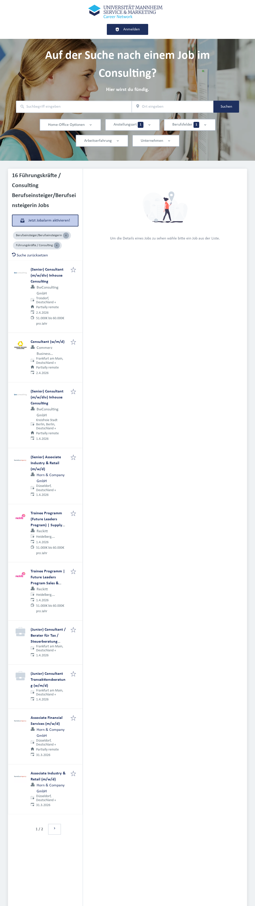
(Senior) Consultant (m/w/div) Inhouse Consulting (47, 276)
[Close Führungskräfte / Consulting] (57, 245)
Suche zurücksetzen (30, 255)
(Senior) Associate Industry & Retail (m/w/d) (46, 463)
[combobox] (74, 107)
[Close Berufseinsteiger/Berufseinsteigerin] (66, 235)
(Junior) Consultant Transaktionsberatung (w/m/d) (48, 680)
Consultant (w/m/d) (47, 342)
